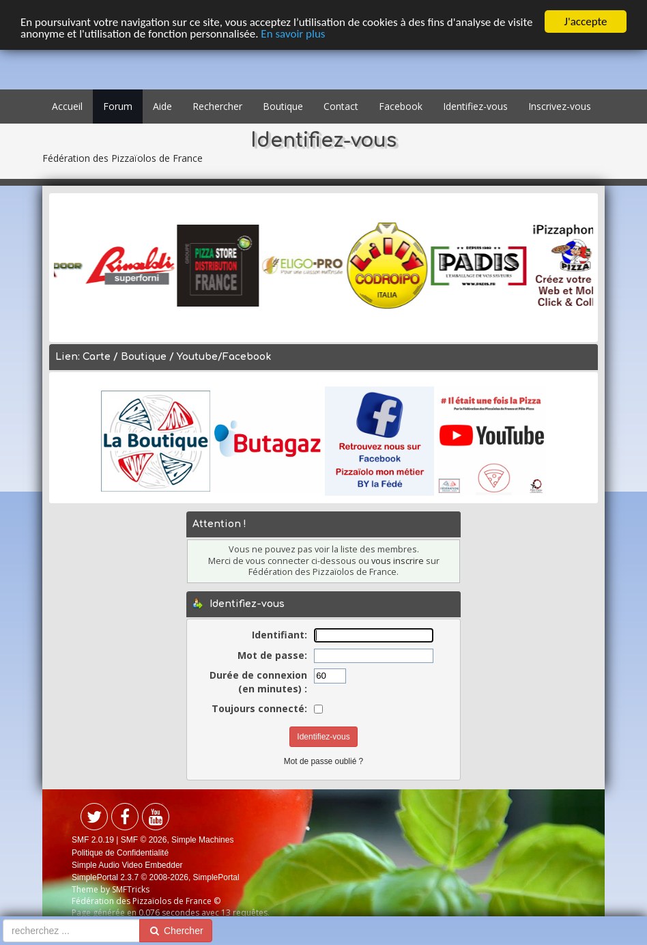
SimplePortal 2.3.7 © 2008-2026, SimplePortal (156, 877)
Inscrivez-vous (559, 106)
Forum (117, 106)
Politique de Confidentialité (120, 852)
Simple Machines (202, 840)
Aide (162, 106)
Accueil (67, 106)
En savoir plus (293, 34)
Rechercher (217, 106)
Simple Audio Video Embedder (127, 865)
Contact (341, 106)
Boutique (283, 106)
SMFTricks (130, 889)
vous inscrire (397, 561)
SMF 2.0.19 (93, 840)
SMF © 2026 (144, 840)
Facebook (400, 106)
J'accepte (585, 21)
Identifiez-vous (475, 106)
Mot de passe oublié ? (323, 761)
